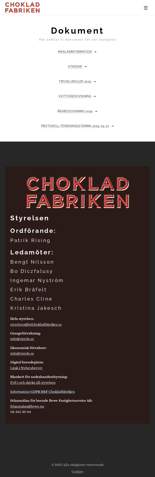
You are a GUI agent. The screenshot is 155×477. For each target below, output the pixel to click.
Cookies (77, 472)
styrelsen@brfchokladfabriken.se (36, 324)
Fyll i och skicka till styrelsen (32, 382)
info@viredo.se (22, 339)
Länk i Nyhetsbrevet (26, 368)
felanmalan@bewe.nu (27, 406)
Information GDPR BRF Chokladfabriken (42, 392)
